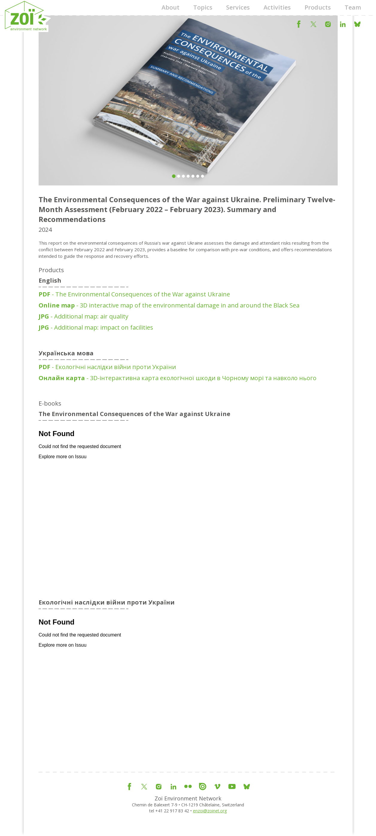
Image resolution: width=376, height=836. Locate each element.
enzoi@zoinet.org (210, 811)
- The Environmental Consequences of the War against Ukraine (134, 294)
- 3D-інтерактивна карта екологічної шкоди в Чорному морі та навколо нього (177, 378)
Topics (202, 7)
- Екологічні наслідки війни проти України (107, 367)
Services (238, 7)
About (170, 7)
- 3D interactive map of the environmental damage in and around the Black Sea (169, 305)
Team (353, 7)
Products (318, 7)
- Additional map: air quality (83, 316)
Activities (277, 7)
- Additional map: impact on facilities (96, 327)
